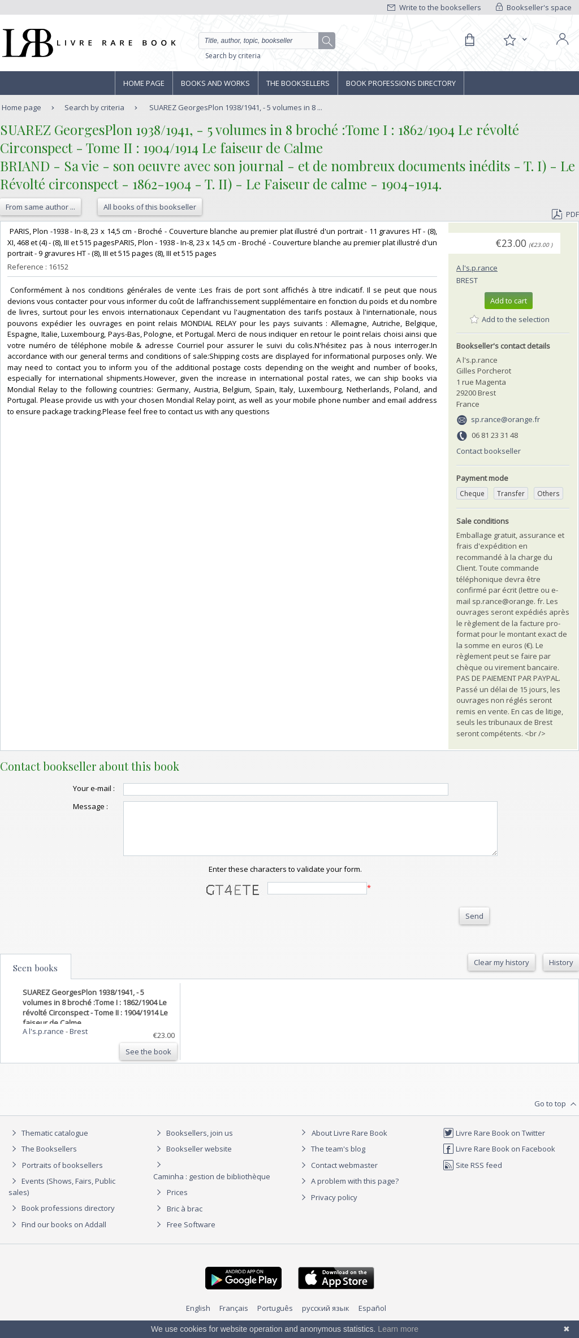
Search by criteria (233, 55)
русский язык (325, 1318)
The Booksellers (298, 83)
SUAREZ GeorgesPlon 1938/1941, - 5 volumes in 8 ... (235, 107)
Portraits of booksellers (62, 1175)
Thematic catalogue (48, 1143)
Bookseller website (192, 1159)
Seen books (35, 978)
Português (275, 1318)
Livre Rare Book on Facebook (499, 1159)
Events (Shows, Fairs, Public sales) (61, 1196)
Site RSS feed (472, 1175)
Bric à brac (184, 1219)
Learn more (398, 1328)
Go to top (556, 1114)
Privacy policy (327, 1207)
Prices (177, 1202)
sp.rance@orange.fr (505, 419)
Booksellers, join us (193, 1143)
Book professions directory (401, 83)
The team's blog (331, 1159)
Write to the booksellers (434, 7)
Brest (467, 280)
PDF (565, 214)
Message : (67, 806)
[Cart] (469, 40)
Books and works (215, 83)
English (198, 1318)
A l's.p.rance (477, 268)
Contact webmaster (338, 1175)
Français (233, 1318)
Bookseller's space (534, 7)
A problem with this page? (348, 1191)
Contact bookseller (488, 451)
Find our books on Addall (57, 1234)
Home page (144, 83)
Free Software (191, 1235)
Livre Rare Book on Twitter (494, 1143)
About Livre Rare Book (349, 1143)
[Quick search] (263, 40)
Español (372, 1318)
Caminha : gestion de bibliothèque (211, 1186)
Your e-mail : (71, 788)
